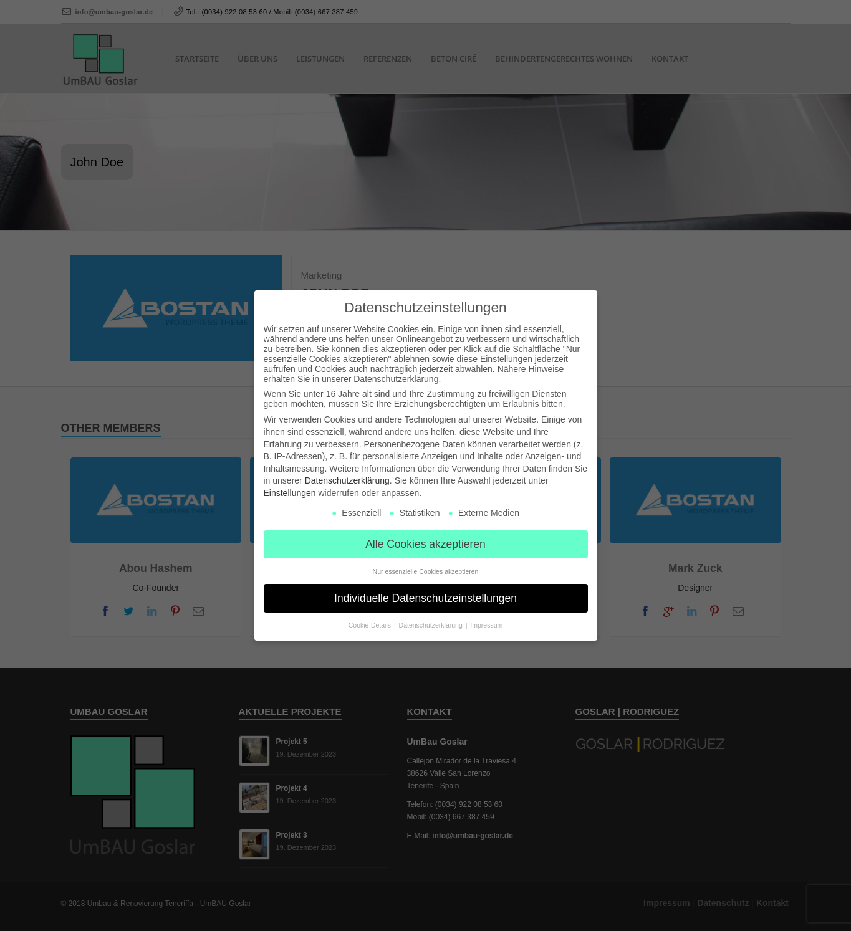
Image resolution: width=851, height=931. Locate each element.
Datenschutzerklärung (347, 480)
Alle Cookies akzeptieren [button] (425, 543)
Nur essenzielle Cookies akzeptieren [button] (426, 570)
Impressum (486, 624)
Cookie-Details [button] (371, 624)
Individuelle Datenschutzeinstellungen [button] (425, 597)
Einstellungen (290, 492)
